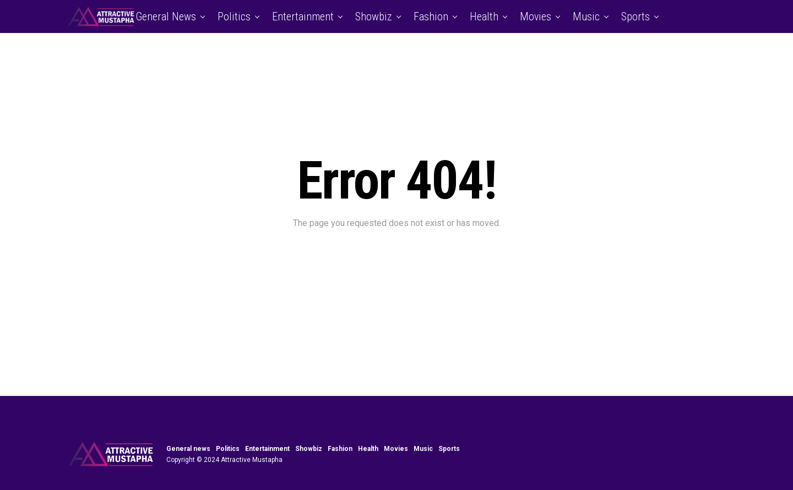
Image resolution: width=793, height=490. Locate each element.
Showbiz (373, 16)
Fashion (431, 16)
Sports (635, 16)
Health (484, 16)
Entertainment (303, 16)
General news (165, 16)
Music (586, 16)
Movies (535, 16)
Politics (234, 16)
